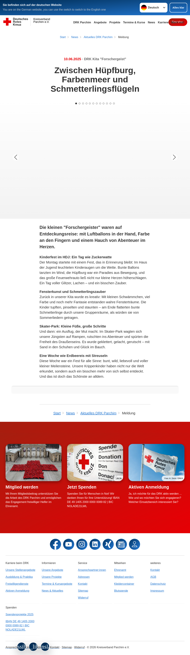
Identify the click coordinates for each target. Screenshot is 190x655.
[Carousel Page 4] (86, 103)
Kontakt (82, 583)
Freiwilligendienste (17, 583)
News (151, 22)
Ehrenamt (120, 569)
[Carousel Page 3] (83, 103)
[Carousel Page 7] (97, 103)
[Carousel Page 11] (110, 103)
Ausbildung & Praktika (19, 576)
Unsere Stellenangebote (20, 569)
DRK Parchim (82, 22)
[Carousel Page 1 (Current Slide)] (76, 103)
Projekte (114, 22)
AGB (153, 576)
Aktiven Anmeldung (148, 487)
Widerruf (83, 597)
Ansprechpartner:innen (92, 569)
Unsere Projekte (52, 576)
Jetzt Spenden (81, 487)
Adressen (84, 576)
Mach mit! (177, 22)
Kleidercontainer (124, 583)
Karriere (163, 22)
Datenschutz (158, 583)
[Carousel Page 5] (90, 103)
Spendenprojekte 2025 (19, 614)
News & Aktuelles (52, 590)
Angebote (100, 22)
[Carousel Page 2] (79, 103)
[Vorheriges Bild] (16, 157)
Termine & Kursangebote (57, 583)
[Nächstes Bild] (174, 157)
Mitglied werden (22, 487)
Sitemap (83, 590)
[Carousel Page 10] (107, 103)
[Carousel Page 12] (114, 103)
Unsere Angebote (52, 569)
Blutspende (121, 590)
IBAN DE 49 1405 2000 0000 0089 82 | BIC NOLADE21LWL (20, 625)
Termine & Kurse (134, 22)
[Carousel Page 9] (104, 103)
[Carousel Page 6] (93, 103)
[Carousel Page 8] (100, 103)
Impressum (157, 590)
